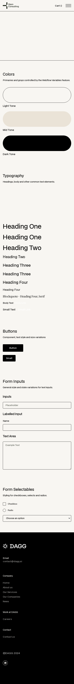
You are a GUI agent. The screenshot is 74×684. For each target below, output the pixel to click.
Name (6, 420)
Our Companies (11, 596)
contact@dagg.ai (12, 561)
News (6, 601)
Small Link (24, 309)
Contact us (9, 636)
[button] (58, 5)
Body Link (20, 302)
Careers (7, 619)
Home (6, 582)
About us (7, 587)
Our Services (10, 592)
